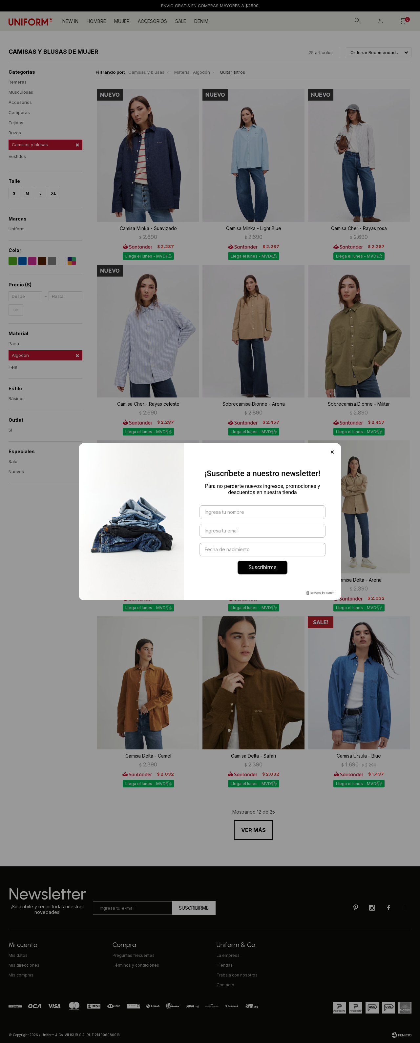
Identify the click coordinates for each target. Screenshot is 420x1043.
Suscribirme (262, 567)
